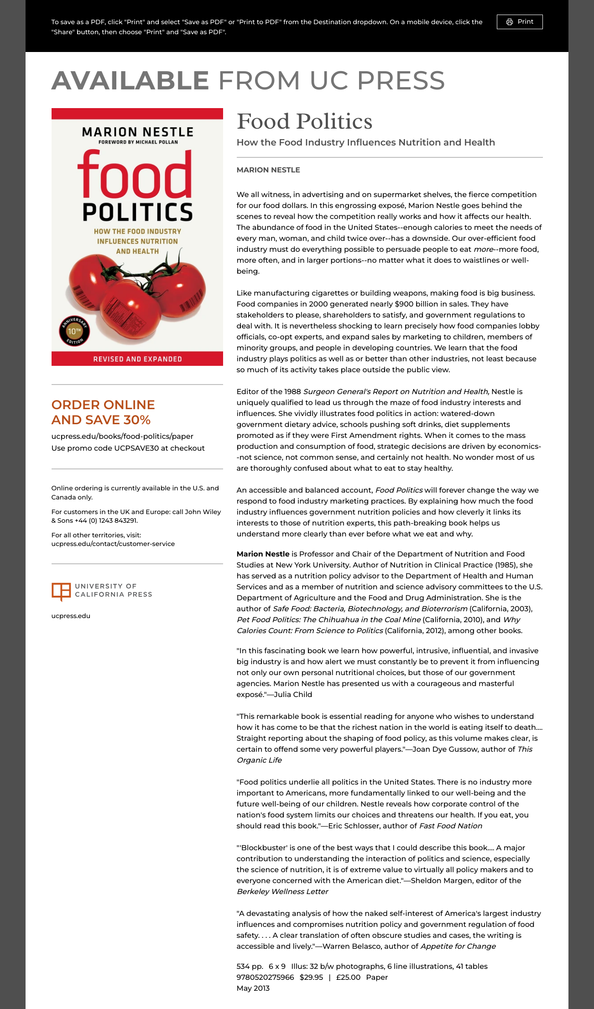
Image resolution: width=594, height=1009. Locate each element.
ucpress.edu (71, 616)
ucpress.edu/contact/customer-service (113, 544)
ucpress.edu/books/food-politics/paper (123, 436)
